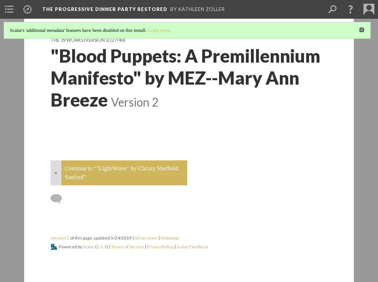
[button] (350, 9)
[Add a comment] (59, 199)
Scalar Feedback (192, 246)
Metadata (169, 238)
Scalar (88, 246)
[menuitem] (9, 9)
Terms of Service (127, 246)
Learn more (159, 30)
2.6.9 (102, 246)
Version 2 (60, 238)
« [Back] (55, 173)
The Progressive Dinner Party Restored (104, 9)
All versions (146, 238)
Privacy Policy (160, 246)
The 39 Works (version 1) (80, 40)
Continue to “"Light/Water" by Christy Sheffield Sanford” (121, 172)
